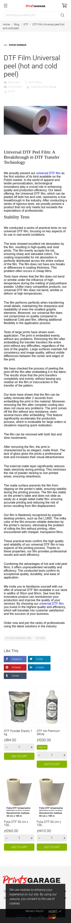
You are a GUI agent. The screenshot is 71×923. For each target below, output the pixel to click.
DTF (12, 91)
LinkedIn (39, 667)
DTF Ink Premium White (48, 732)
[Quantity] (19, 747)
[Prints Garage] (36, 5)
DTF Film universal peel (18, 638)
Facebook (16, 659)
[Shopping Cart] (64, 5)
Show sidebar (15, 45)
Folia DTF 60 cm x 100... (49, 823)
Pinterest (16, 667)
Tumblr (15, 675)
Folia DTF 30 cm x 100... (16, 823)
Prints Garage (49, 86)
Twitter (39, 659)
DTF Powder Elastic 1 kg (18, 732)
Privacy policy (35, 911)
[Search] (35, 15)
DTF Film (40, 638)
